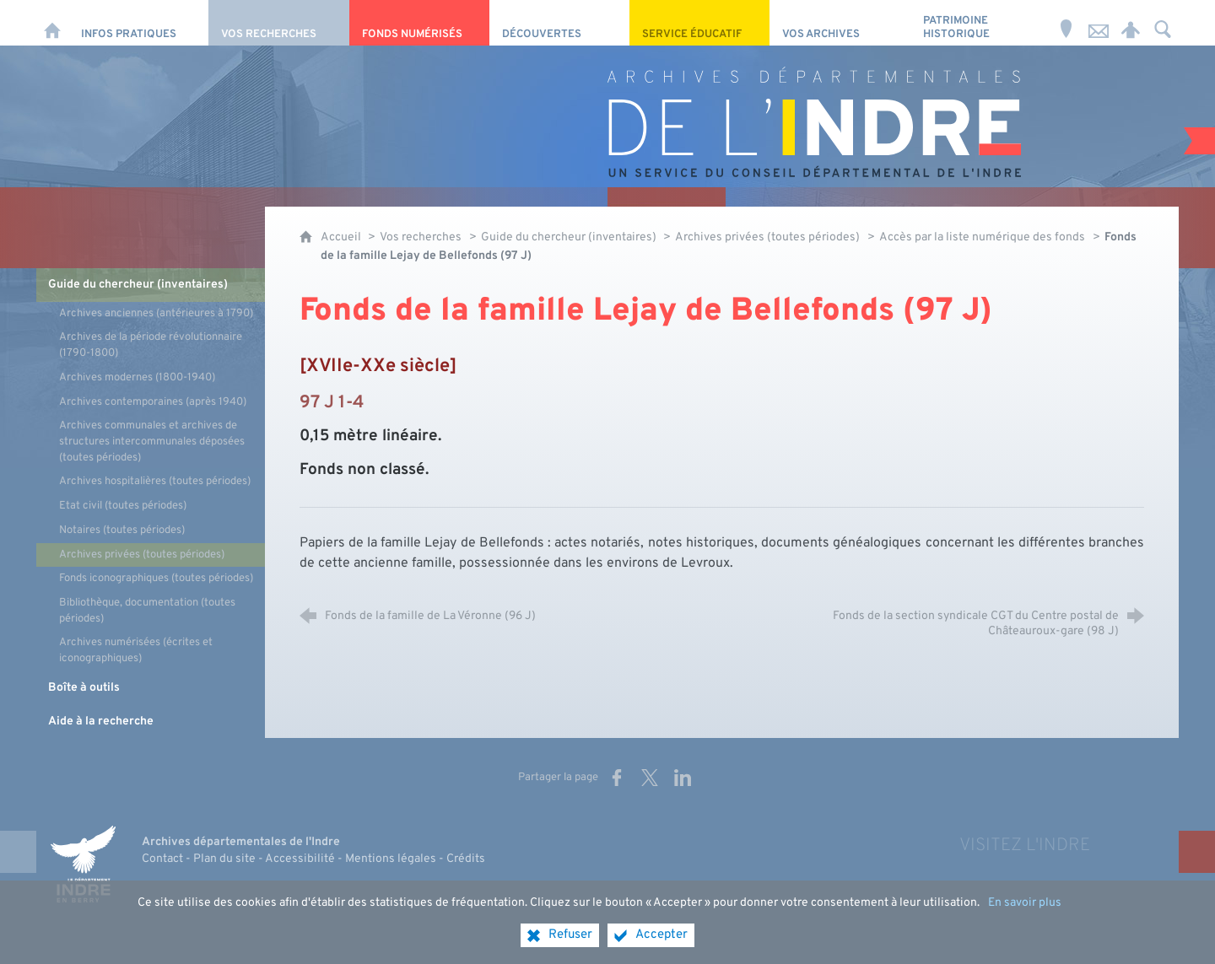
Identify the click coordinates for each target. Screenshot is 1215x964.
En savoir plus (1024, 903)
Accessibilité (300, 859)
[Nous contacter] (1099, 23)
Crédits (465, 859)
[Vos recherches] (278, 23)
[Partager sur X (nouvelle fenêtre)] (649, 777)
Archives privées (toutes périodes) (767, 237)
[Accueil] (52, 23)
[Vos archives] (840, 23)
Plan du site (224, 859)
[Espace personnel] (1131, 23)
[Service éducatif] (699, 23)
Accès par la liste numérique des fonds (982, 237)
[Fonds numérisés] (419, 23)
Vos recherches (421, 237)
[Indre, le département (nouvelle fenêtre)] (82, 863)
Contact (162, 859)
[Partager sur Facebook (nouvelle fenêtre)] (616, 777)
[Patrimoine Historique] (980, 23)
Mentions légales (390, 859)
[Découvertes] (559, 23)
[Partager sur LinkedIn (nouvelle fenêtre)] (682, 777)
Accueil (342, 237)
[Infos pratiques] (138, 23)
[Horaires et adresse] (1066, 23)
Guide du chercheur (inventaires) (570, 237)
